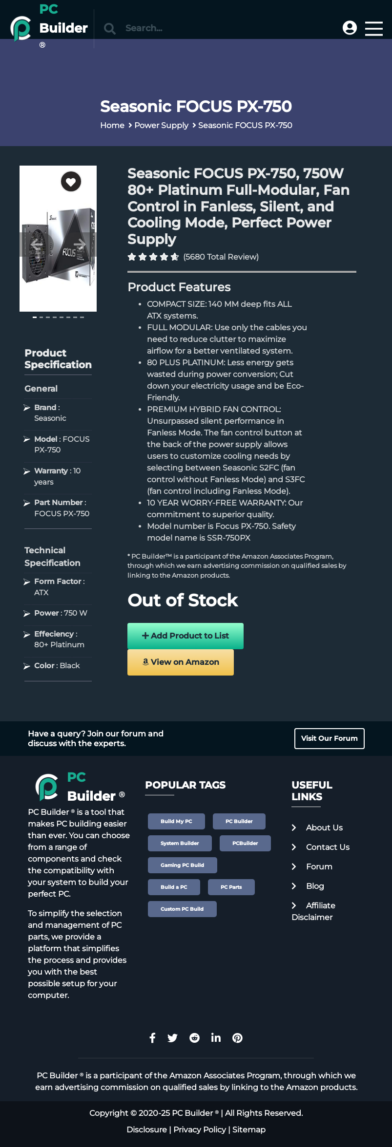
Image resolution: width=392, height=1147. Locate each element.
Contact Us (320, 847)
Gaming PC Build (182, 865)
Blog (307, 886)
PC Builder (239, 821)
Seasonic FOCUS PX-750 (245, 125)
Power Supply (161, 125)
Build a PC (174, 887)
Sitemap (249, 1129)
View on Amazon (180, 662)
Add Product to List (185, 635)
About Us (317, 827)
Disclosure (146, 1129)
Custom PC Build (182, 909)
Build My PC (176, 821)
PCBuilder (245, 843)
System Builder (180, 843)
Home (112, 125)
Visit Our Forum (329, 738)
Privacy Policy (199, 1129)
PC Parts (231, 887)
